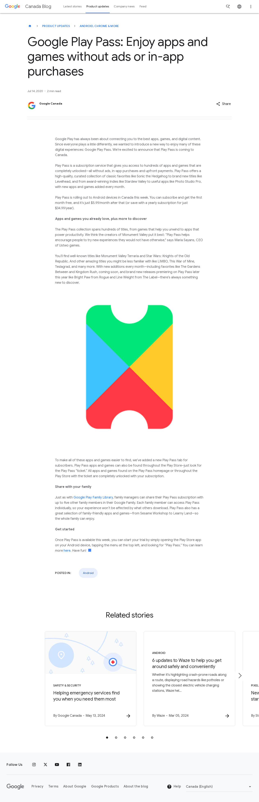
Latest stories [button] (72, 6)
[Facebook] (68, 765)
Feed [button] (143, 6)
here (67, 551)
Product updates (56, 26)
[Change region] (219, 787)
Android (88, 573)
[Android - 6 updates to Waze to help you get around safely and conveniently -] (183, 679)
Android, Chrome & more (99, 26)
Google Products (105, 786)
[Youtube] (57, 765)
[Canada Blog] (30, 26)
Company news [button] (124, 6)
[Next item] (240, 676)
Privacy (37, 786)
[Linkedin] (80, 765)
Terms (53, 786)
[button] (223, 103)
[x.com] (45, 765)
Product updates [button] (97, 6)
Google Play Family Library (93, 497)
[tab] (107, 737)
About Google (74, 786)
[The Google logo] (15, 787)
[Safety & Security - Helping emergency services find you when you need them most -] (76, 679)
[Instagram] (34, 765)
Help (174, 786)
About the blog (136, 786)
